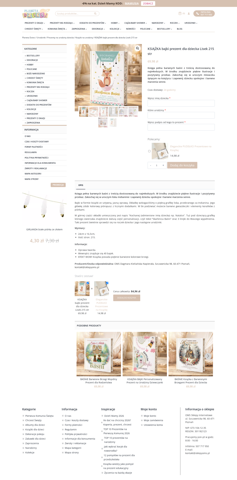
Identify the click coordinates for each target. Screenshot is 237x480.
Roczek (30, 91)
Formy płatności (34, 146)
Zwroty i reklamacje (36, 168)
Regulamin (31, 152)
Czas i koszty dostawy (37, 141)
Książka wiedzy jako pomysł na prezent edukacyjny (118, 466)
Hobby (30, 64)
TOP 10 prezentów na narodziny (116, 440)
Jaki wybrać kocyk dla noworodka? (115, 448)
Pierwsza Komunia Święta (39, 415)
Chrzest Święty (35, 78)
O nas (28, 136)
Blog (179, 28)
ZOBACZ (148, 3)
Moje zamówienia (153, 420)
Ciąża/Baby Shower (37, 100)
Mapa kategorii (33, 173)
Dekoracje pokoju (34, 434)
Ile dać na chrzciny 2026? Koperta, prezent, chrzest (117, 422)
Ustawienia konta (153, 424)
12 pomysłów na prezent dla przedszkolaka (119, 457)
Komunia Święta (35, 82)
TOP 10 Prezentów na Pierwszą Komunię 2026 (117, 431)
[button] (138, 48)
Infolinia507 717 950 (204, 13)
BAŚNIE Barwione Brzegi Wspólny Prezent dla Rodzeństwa (98, 381)
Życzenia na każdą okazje (118, 472)
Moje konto (150, 415)
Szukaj (96, 14)
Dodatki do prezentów (39, 105)
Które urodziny (157, 110)
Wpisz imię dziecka (159, 98)
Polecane (32, 69)
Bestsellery (33, 55)
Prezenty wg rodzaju (38, 87)
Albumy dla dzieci (35, 424)
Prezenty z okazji (36, 118)
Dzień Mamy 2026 (114, 415)
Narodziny (32, 114)
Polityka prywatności (37, 157)
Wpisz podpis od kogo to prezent (167, 122)
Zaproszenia (33, 122)
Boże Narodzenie (36, 73)
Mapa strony (32, 179)
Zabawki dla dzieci (35, 438)
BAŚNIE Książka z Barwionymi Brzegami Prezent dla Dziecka (190, 381)
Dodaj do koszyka (182, 165)
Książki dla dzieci (34, 429)
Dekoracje (32, 60)
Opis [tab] (80, 185)
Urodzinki (32, 96)
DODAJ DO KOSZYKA (126, 297)
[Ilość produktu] (156, 165)
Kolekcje (31, 109)
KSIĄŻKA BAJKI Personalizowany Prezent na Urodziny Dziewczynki (145, 381)
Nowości (130, 28)
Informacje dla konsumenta (40, 163)
